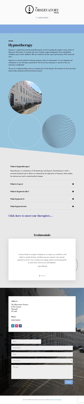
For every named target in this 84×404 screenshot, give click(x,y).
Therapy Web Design (55, 399)
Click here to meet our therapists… (30, 216)
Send (68, 382)
